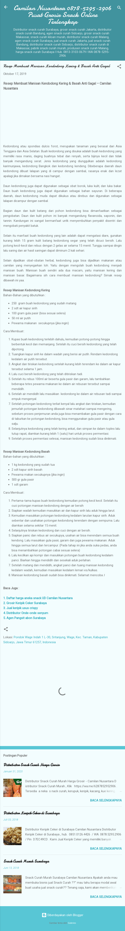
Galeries (72, 923)
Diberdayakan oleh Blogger (62, 915)
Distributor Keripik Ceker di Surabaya (31, 813)
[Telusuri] (119, 8)
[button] (119, 67)
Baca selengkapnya (106, 800)
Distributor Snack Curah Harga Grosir (31, 765)
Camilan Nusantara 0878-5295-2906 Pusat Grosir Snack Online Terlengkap (62, 14)
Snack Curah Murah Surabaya (26, 861)
